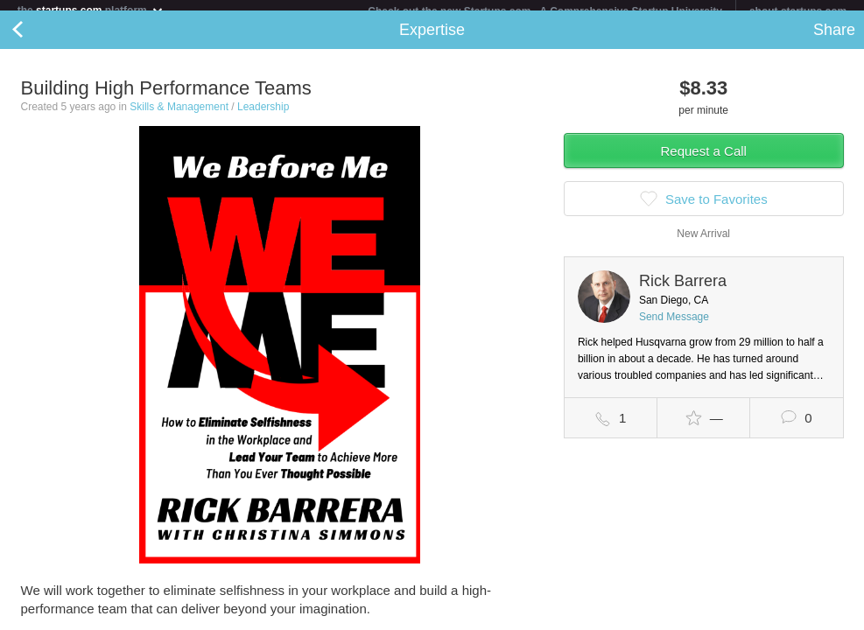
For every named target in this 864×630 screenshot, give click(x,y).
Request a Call (704, 161)
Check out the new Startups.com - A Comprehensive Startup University (545, 11)
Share (834, 40)
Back (35, 40)
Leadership (263, 117)
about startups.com (797, 11)
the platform (91, 10)
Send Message (674, 327)
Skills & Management (179, 117)
